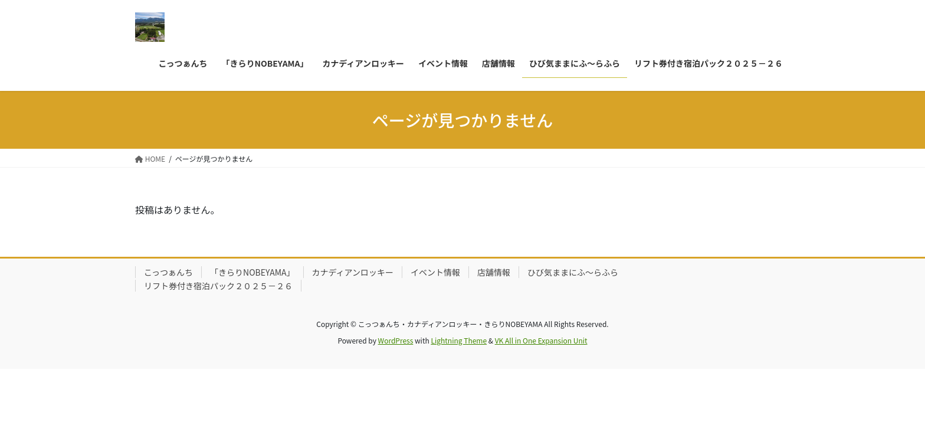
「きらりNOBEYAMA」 (252, 272)
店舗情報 (493, 272)
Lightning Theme (459, 340)
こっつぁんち (168, 272)
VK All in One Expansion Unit (541, 340)
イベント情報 (435, 272)
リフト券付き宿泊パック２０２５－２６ (218, 286)
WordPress (396, 340)
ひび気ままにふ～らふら (572, 272)
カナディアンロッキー (352, 272)
